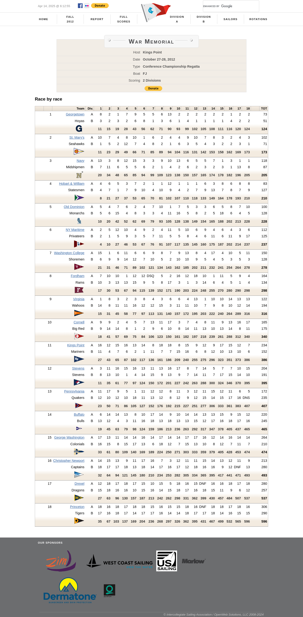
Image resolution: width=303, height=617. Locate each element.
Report (97, 19)
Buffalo (79, 414)
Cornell (79, 322)
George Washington (69, 437)
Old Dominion (74, 207)
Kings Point (76, 345)
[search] (225, 6)
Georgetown (75, 114)
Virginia (79, 299)
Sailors (230, 19)
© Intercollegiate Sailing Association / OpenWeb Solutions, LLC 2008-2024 (214, 614)
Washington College (69, 253)
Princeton (77, 507)
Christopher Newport (69, 461)
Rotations (258, 19)
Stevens (78, 368)
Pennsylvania (74, 391)
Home (43, 19)
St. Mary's (77, 137)
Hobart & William (71, 183)
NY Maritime (75, 230)
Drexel (80, 483)
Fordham (78, 276)
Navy (81, 161)
